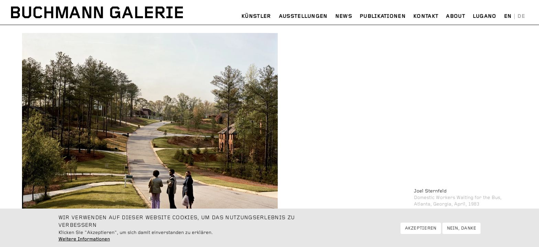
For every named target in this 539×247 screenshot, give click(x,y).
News (343, 16)
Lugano (484, 16)
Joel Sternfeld (430, 191)
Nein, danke (461, 230)
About (455, 16)
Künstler (256, 16)
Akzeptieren (421, 230)
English (508, 16)
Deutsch (521, 16)
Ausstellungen (303, 16)
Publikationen (383, 16)
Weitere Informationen (84, 241)
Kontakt (425, 16)
